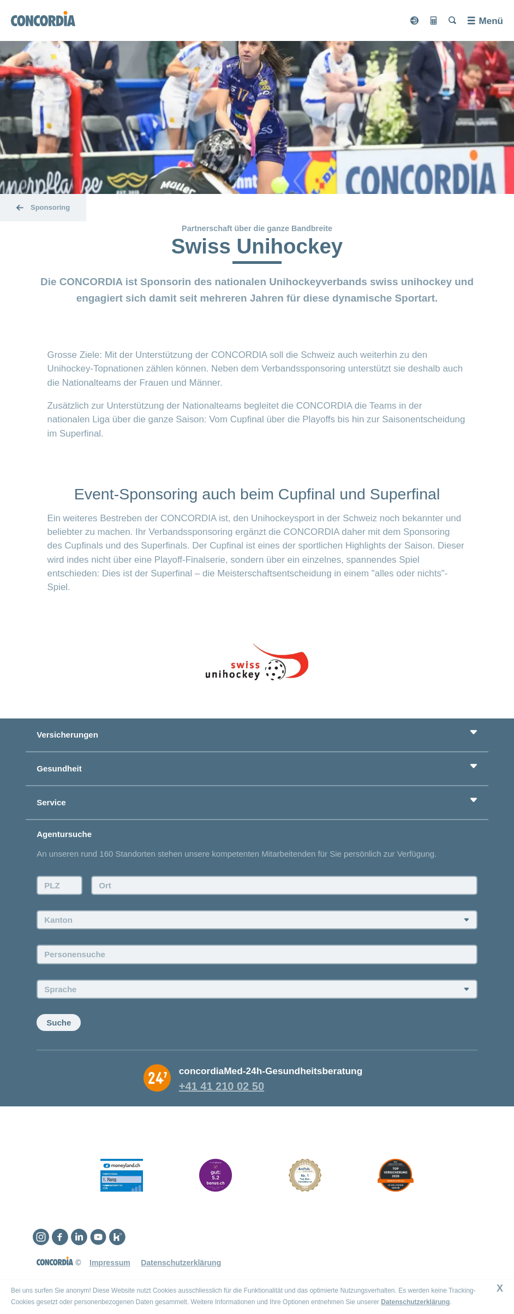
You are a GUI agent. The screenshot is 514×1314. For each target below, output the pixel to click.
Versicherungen (67, 734)
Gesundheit (59, 768)
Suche (58, 1022)
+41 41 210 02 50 (221, 1086)
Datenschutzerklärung (415, 1302)
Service (51, 802)
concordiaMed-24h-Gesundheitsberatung (270, 1070)
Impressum (109, 1262)
